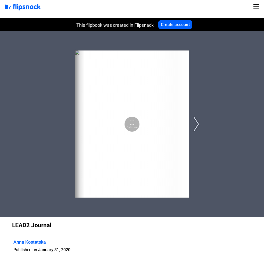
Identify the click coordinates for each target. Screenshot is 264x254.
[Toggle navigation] (257, 7)
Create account (175, 24)
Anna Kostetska (29, 242)
